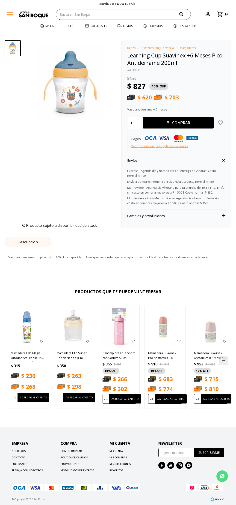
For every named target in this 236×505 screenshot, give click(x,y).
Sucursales (99, 26)
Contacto (18, 457)
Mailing (50, 26)
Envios (128, 26)
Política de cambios (74, 457)
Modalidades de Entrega (77, 470)
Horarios (155, 26)
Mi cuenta (116, 451)
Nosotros (19, 451)
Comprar (181, 122)
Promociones (70, 464)
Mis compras (118, 457)
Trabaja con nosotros (27, 470)
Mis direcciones (120, 464)
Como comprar (71, 451)
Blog (70, 26)
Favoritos (116, 470)
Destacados (187, 26)
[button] (185, 14)
